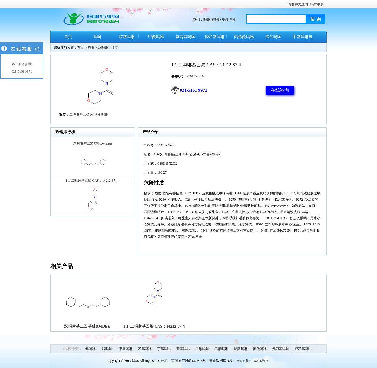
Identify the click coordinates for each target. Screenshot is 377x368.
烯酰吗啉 (240, 349)
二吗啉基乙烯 (79, 115)
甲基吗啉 (125, 349)
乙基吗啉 (145, 349)
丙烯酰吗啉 (244, 37)
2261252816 (195, 76)
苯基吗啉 (183, 349)
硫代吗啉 (273, 37)
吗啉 (206, 19)
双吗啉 (103, 47)
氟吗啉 (216, 19)
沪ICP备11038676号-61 (253, 361)
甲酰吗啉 (229, 19)
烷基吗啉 (127, 37)
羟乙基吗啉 (215, 37)
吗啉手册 (317, 4)
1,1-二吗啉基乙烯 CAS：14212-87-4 (154, 326)
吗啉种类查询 (298, 4)
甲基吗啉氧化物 (302, 39)
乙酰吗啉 (221, 349)
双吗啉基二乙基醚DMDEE (87, 326)
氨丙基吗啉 (185, 37)
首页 (68, 37)
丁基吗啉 (164, 349)
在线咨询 (280, 90)
